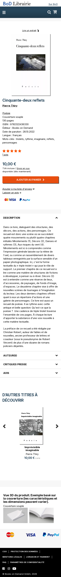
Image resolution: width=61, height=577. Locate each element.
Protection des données (24, 551)
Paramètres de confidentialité (27, 562)
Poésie (6, 113)
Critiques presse (15, 364)
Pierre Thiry (9, 105)
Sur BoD (53, 4)
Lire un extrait (29, 30)
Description (11, 217)
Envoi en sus (23, 168)
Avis (6, 373)
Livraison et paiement (38, 557)
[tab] (30, 215)
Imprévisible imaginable (32, 449)
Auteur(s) (10, 355)
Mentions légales (12, 557)
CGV (4, 551)
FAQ (4, 562)
